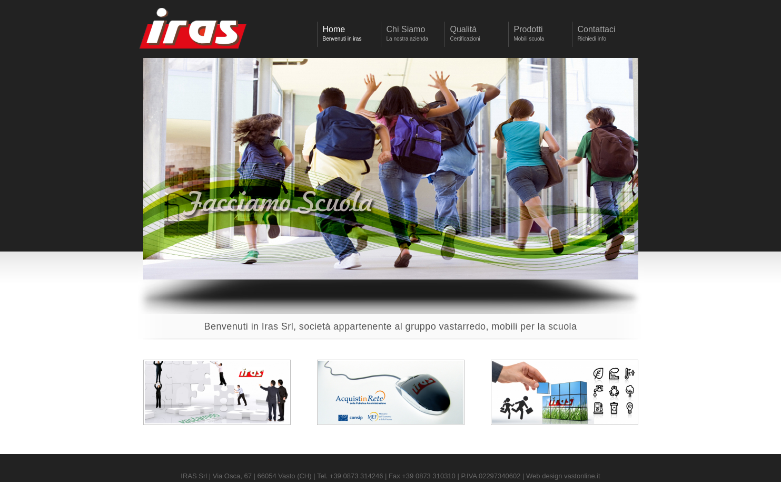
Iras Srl (193, 30)
